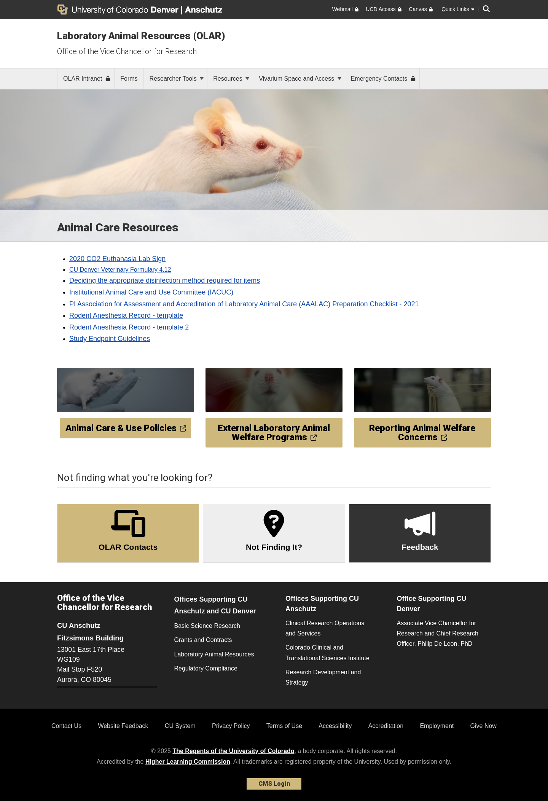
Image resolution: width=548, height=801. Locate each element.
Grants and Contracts (203, 640)
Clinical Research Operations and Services (324, 628)
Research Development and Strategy (323, 677)
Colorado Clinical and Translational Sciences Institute (327, 652)
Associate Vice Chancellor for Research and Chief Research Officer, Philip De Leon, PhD (437, 633)
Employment (437, 726)
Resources (231, 78)
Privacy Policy (231, 726)
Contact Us (66, 726)
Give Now (483, 726)
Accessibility (335, 726)
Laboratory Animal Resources (214, 654)
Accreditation (386, 726)
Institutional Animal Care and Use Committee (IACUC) (151, 292)
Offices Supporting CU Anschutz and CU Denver (215, 605)
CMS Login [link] (274, 783)
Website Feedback (123, 726)
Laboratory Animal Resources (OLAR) (141, 35)
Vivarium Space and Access (300, 78)
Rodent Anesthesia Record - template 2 (129, 327)
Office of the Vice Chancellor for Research (127, 51)
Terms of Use (284, 726)
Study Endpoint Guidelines (109, 338)
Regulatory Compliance (205, 668)
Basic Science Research (207, 626)
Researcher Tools (177, 78)
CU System (180, 726)
